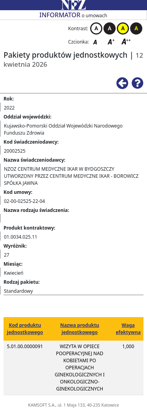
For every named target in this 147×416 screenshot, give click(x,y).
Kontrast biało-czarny (96, 28)
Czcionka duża (126, 41)
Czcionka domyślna (97, 41)
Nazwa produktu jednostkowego (79, 329)
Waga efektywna (128, 329)
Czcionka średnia (111, 41)
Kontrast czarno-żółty (136, 28)
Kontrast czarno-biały (109, 28)
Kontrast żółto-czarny (123, 28)
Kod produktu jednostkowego (25, 329)
